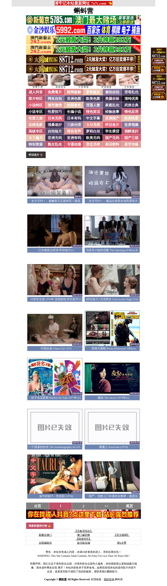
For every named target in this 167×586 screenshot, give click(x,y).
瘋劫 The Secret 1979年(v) (113, 397)
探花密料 (112, 144)
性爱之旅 (36, 118)
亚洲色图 (74, 99)
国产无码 (112, 138)
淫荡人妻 (93, 105)
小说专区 (36, 112)
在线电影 (36, 125)
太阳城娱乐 (45, 542)
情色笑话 (93, 112)
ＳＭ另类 (93, 125)
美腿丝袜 (112, 99)
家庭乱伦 (112, 105)
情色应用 (131, 112)
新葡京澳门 (45, 534)
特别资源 (36, 144)
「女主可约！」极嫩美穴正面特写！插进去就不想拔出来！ (66, 200)
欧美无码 (93, 138)
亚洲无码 (55, 138)
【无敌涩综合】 (83, 531)
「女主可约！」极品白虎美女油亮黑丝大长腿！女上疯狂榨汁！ (126, 200)
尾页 (129, 506)
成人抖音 (36, 92)
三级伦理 (74, 125)
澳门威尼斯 (83, 534)
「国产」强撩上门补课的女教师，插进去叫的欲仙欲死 (120, 496)
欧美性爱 (131, 118)
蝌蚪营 (83, 10)
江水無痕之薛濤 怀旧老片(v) (56, 250)
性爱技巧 (55, 112)
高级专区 (36, 131)
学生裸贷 (112, 131)
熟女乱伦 (55, 144)
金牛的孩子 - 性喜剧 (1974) (56, 496)
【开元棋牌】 (122, 534)
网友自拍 (55, 99)
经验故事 (112, 112)
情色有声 (74, 131)
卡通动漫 (74, 144)
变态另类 (93, 144)
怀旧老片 (112, 125)
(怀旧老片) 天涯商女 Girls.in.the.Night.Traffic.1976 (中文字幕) (124, 299)
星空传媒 (131, 144)
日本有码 (74, 118)
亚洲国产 (112, 118)
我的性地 (109, 579)
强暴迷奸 (55, 125)
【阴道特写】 (83, 538)
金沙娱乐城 (83, 542)
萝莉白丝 (93, 131)
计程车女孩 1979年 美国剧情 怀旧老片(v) (56, 299)
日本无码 (55, 118)
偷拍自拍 (112, 92)
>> (107, 506)
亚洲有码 (74, 138)
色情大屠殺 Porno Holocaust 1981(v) (113, 348)
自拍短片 (55, 131)
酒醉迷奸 (131, 131)
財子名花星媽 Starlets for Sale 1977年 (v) (56, 397)
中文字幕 (93, 118)
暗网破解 (74, 92)
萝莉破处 (93, 92)
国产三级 (131, 138)
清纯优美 (131, 99)
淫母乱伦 (131, 92)
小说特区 (36, 105)
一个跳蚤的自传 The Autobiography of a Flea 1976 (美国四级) (66, 447)
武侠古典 (131, 105)
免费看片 (55, 92)
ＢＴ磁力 (36, 138)
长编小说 (74, 112)
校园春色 (74, 105)
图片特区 (36, 99)
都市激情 (55, 105)
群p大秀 (121, 542)
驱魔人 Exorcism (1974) (113, 447)
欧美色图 (93, 99)
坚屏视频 (131, 125)
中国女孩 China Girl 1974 (56, 348)
